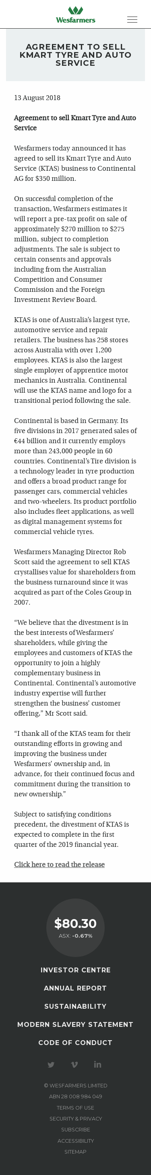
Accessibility (76, 1141)
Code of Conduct (75, 1043)
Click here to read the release (59, 865)
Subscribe (75, 1130)
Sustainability (75, 1006)
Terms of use (75, 1108)
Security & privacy (76, 1119)
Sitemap (75, 1152)
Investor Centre (76, 970)
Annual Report (75, 988)
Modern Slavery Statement (75, 1024)
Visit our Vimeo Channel (76, 1065)
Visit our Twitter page (52, 1065)
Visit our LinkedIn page (99, 1065)
